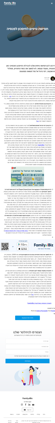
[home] (9, 3)
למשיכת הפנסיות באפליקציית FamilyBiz (39, 303)
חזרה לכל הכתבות (27, 318)
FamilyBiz (41, 145)
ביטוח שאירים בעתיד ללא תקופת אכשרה (16, 231)
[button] (52, 3)
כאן (10, 96)
